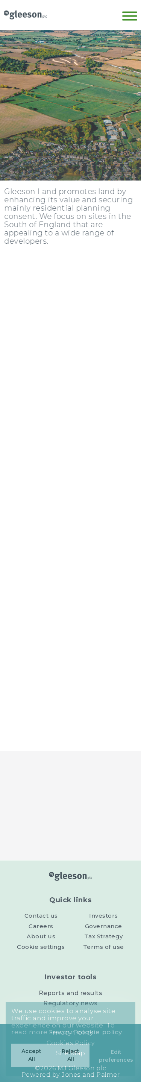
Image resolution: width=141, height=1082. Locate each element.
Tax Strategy (103, 936)
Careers (41, 926)
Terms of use (103, 946)
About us (41, 936)
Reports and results (71, 993)
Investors (103, 915)
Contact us (41, 915)
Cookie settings (41, 946)
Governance (103, 926)
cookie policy (100, 1032)
